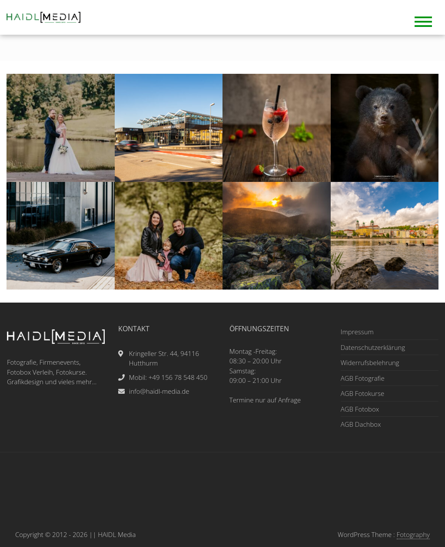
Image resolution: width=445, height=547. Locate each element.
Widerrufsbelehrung (370, 362)
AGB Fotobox (360, 409)
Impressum (357, 331)
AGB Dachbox (361, 424)
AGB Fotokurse (362, 393)
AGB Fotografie (363, 378)
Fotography (413, 534)
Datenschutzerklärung (373, 347)
